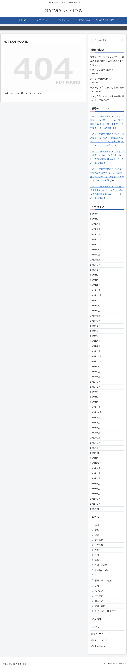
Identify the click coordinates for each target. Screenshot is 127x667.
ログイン (95, 627)
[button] (122, 40)
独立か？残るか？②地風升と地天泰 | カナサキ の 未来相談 (107, 194)
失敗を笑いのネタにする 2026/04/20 (103, 72)
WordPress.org (98, 646)
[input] (107, 40)
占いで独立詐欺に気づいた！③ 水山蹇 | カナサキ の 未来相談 (107, 177)
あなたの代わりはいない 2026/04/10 (103, 81)
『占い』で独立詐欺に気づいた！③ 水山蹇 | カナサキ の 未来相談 (107, 124)
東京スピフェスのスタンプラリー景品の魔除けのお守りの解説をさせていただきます (107, 61)
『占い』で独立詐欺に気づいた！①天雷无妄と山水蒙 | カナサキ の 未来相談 (107, 142)
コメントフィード (99, 640)
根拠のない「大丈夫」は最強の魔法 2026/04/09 (107, 89)
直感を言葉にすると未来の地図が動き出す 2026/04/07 (107, 98)
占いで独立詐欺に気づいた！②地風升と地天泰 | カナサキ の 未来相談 (108, 159)
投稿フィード (97, 633)
